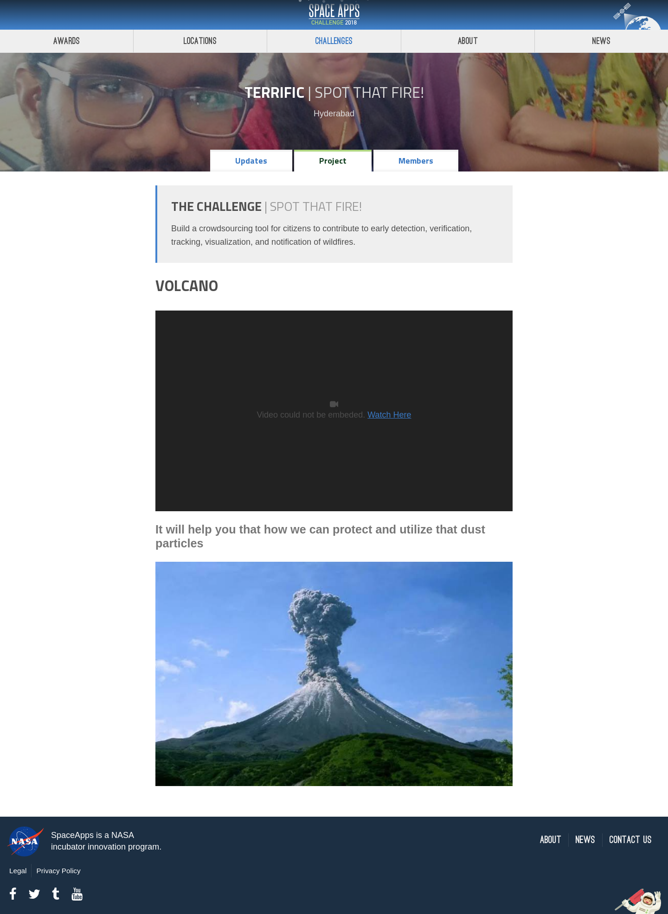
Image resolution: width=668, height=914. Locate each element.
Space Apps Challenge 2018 (334, 15)
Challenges (334, 41)
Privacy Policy (58, 871)
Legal (17, 871)
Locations (200, 41)
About (468, 41)
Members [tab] (415, 160)
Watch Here (389, 414)
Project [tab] (333, 160)
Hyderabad (334, 113)
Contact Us (631, 840)
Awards (66, 41)
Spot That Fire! (369, 92)
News (585, 840)
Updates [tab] (251, 160)
